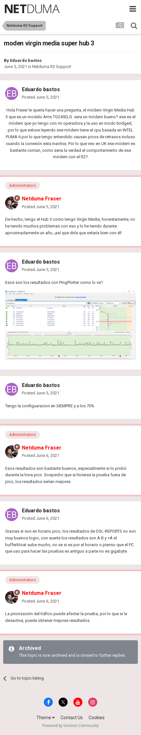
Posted (40, 97)
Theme (45, 717)
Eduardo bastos (26, 60)
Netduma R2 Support (51, 66)
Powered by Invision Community (70, 725)
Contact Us (72, 717)
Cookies (97, 717)
